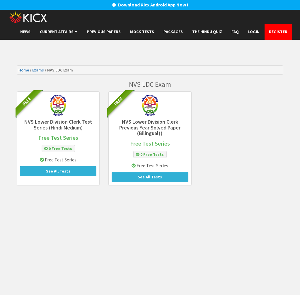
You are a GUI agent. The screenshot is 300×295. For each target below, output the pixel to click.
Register (278, 31)
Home (24, 70)
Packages (173, 31)
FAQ (235, 31)
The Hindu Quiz (207, 31)
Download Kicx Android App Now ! (150, 5)
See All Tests (58, 171)
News (25, 31)
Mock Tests (142, 31)
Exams (38, 70)
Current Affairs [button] (58, 31)
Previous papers (104, 31)
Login (254, 31)
